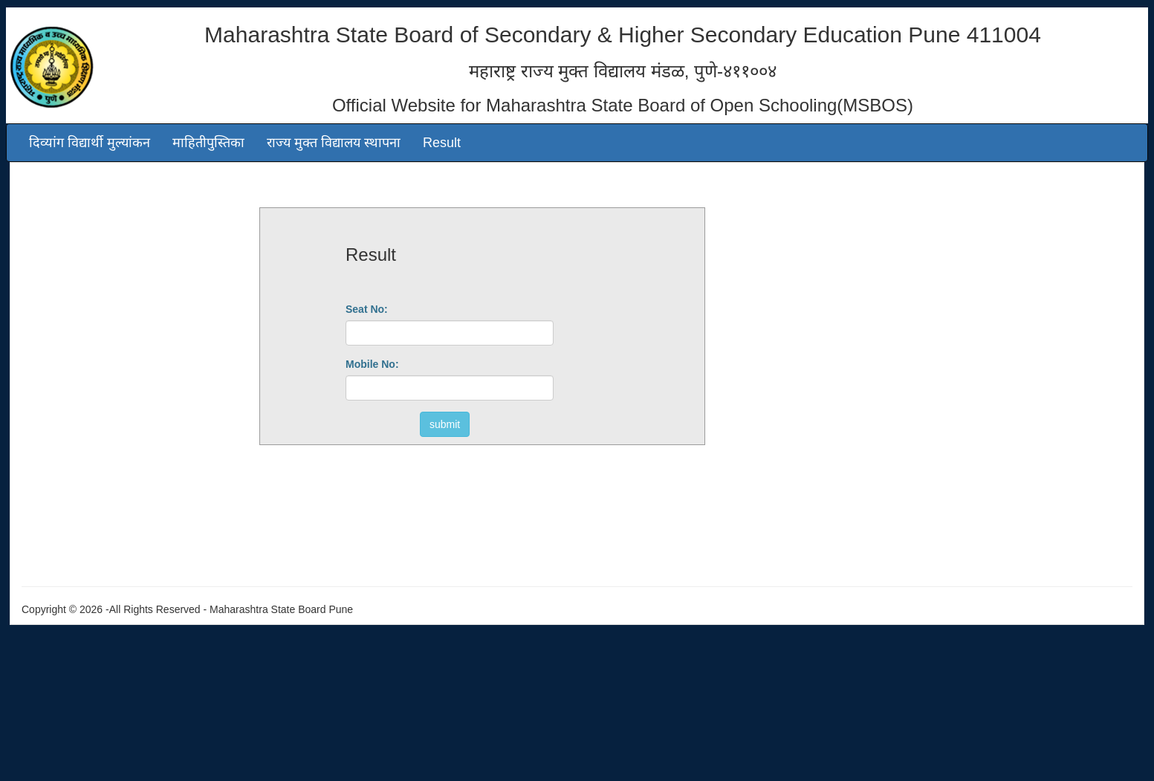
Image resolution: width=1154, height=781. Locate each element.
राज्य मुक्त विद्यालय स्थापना (334, 142)
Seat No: (367, 309)
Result (442, 142)
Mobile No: (372, 364)
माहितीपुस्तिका (208, 142)
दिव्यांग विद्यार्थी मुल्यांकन (89, 142)
